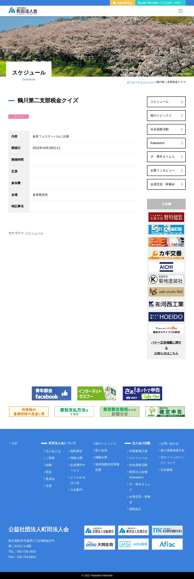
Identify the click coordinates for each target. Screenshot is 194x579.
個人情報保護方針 (172, 450)
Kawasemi (157, 143)
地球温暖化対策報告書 (107, 467)
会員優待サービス (77, 467)
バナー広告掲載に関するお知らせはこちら (166, 348)
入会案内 (76, 489)
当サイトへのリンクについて (172, 460)
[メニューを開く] (180, 11)
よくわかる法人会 (77, 480)
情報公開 (76, 457)
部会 (49, 471)
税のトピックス (161, 115)
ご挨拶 (50, 457)
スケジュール (145, 81)
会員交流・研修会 (162, 184)
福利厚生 (76, 451)
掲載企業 (101, 457)
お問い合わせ (169, 443)
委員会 (50, 478)
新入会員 (101, 450)
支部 (49, 485)
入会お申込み (122, 2)
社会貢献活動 (159, 129)
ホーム (131, 81)
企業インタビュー (162, 170)
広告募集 (166, 469)
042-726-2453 (160, 2)
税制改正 (135, 509)
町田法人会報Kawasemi (138, 474)
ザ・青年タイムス (162, 156)
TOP (14, 443)
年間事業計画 (138, 451)
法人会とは (53, 451)
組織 (49, 464)
